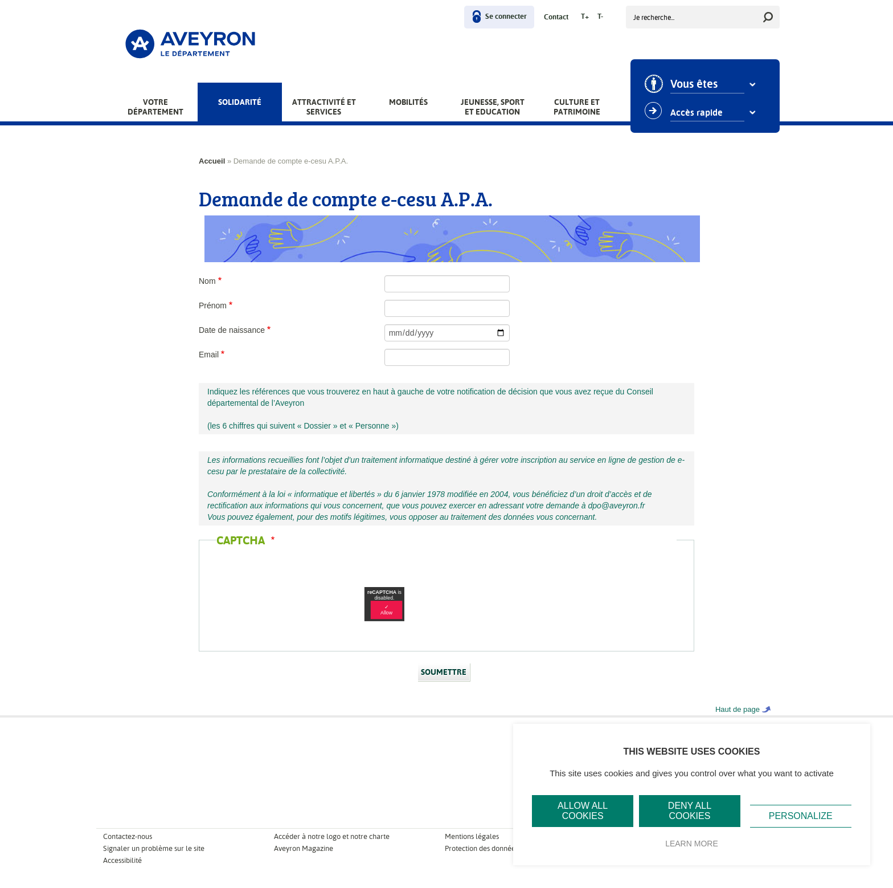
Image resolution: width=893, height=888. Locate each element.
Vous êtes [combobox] (694, 84)
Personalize (801, 816)
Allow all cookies (583, 811)
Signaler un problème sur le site (153, 848)
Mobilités (408, 102)
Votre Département (155, 106)
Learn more (691, 843)
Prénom (213, 305)
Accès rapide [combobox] (697, 112)
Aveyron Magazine (303, 848)
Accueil (212, 161)
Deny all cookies (689, 811)
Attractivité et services (324, 106)
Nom (207, 281)
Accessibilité (122, 860)
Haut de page (737, 709)
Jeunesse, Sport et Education (493, 106)
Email (209, 354)
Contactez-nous (127, 836)
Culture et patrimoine (577, 106)
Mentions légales (472, 836)
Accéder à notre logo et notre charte (332, 836)
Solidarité (239, 102)
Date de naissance (232, 330)
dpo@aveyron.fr (616, 505)
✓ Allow (386, 610)
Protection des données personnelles (503, 848)
